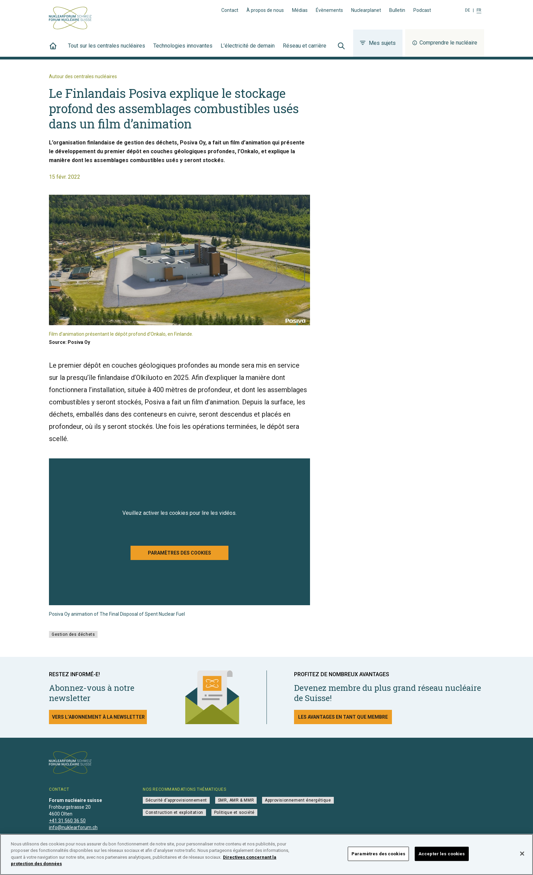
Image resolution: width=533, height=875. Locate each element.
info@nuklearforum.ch (73, 827)
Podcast (422, 10)
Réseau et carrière (304, 49)
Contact (229, 10)
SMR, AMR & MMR (236, 800)
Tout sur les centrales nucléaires (106, 49)
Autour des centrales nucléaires (83, 76)
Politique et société (234, 812)
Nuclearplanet (366, 10)
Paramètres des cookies (179, 553)
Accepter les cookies (441, 853)
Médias (300, 10)
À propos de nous (265, 10)
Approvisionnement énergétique (298, 800)
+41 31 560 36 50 (67, 820)
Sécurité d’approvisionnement (176, 800)
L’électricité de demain (248, 49)
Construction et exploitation (174, 812)
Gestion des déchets (73, 634)
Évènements (329, 10)
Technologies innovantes (182, 49)
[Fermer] (522, 853)
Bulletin (397, 10)
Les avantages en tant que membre (343, 717)
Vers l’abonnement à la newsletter (98, 717)
